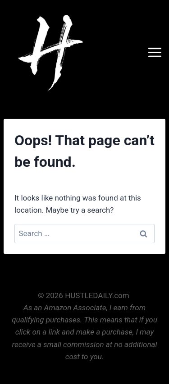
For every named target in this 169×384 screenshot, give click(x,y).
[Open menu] (156, 52)
